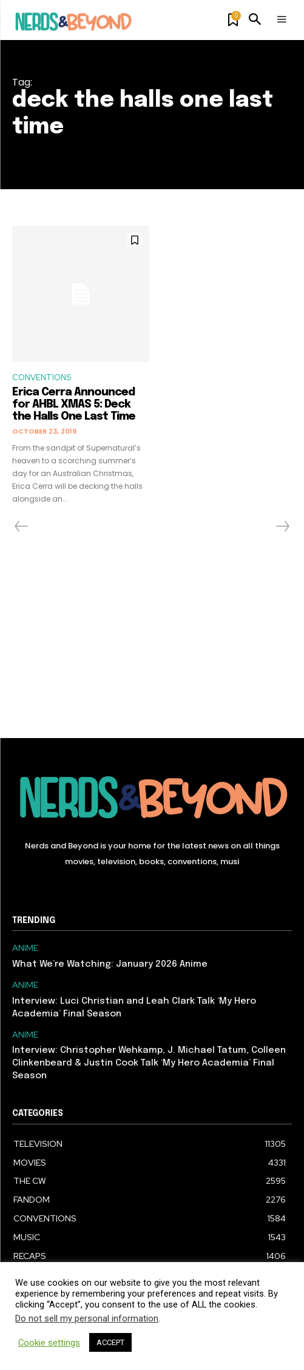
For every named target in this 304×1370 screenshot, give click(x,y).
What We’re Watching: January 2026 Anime (110, 964)
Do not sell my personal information (86, 1318)
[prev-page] (21, 526)
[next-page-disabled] (282, 526)
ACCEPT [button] (110, 1342)
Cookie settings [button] (49, 1342)
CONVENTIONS (41, 377)
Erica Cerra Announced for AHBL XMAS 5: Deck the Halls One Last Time (73, 404)
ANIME (25, 948)
